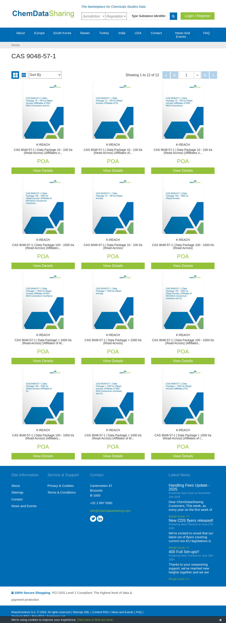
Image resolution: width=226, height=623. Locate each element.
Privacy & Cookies (60, 485)
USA (138, 34)
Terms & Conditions (61, 492)
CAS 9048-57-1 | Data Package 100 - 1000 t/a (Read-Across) (183, 244)
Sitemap (17, 492)
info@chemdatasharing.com (108, 511)
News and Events (182, 34)
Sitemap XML (81, 612)
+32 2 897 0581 (101, 503)
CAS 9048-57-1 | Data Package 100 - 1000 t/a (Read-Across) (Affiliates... (43, 244)
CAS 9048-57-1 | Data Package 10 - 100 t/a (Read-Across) (113, 244)
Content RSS (100, 612)
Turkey (104, 34)
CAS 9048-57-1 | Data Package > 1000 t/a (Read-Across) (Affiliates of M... (43, 339)
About (20, 34)
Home (15, 45)
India (121, 34)
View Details (43, 171)
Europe (39, 34)
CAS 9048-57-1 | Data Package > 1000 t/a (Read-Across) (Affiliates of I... (183, 434)
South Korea (62, 34)
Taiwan (85, 34)
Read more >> (179, 516)
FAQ (206, 34)
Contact (156, 34)
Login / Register (197, 16)
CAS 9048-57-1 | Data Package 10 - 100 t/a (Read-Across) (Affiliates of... (113, 149)
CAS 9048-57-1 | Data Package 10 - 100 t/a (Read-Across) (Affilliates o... (43, 149)
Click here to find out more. (95, 619)
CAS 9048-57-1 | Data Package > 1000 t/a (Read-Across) (113, 339)
